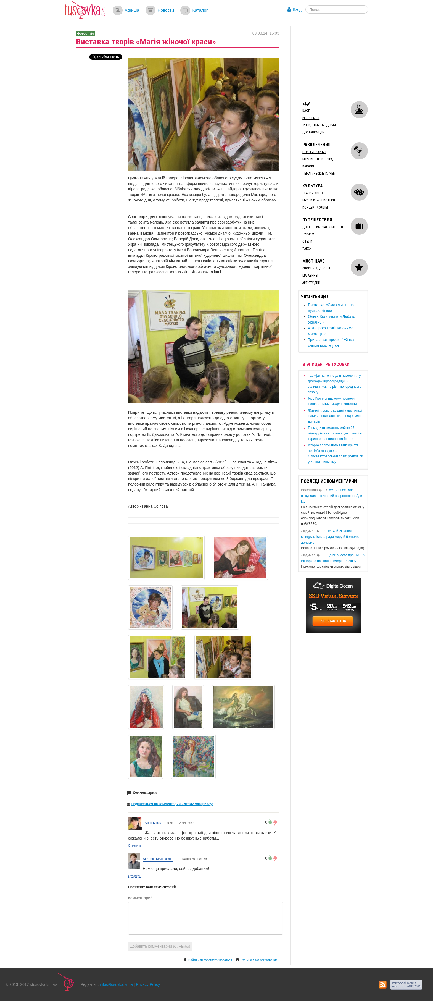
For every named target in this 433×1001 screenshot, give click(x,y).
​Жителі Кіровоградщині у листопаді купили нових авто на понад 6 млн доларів (335, 415)
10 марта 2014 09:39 (192, 858)
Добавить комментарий (160, 946)
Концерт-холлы (315, 207)
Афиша (132, 10)
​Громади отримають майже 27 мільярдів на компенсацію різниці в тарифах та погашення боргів (335, 433)
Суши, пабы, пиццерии (319, 125)
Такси (306, 249)
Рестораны (310, 118)
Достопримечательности (322, 227)
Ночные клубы (314, 152)
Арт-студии (311, 283)
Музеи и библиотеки (318, 200)
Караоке (308, 166)
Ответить (134, 845)
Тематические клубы (319, 173)
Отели (307, 241)
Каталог (200, 10)
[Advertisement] (339, 60)
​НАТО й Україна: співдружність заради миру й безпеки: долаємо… (330, 536)
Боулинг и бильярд (317, 159)
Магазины (310, 275)
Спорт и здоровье (316, 268)
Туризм (308, 234)
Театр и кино (312, 193)
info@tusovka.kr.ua (116, 984)
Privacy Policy (148, 984)
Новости (165, 10)
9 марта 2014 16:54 (180, 822)
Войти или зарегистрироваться (210, 959)
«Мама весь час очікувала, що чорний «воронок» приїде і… (331, 496)
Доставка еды (313, 132)
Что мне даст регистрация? (260, 959)
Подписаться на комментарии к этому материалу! (172, 804)
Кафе (306, 111)
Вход (297, 9)
